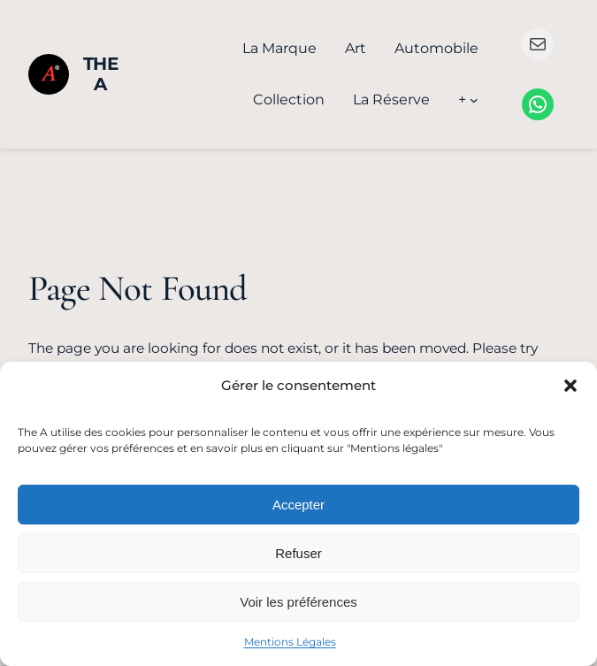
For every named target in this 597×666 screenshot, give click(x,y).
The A (101, 74)
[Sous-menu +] (474, 100)
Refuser (298, 553)
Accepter (298, 504)
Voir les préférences (298, 601)
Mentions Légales (290, 641)
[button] (570, 385)
